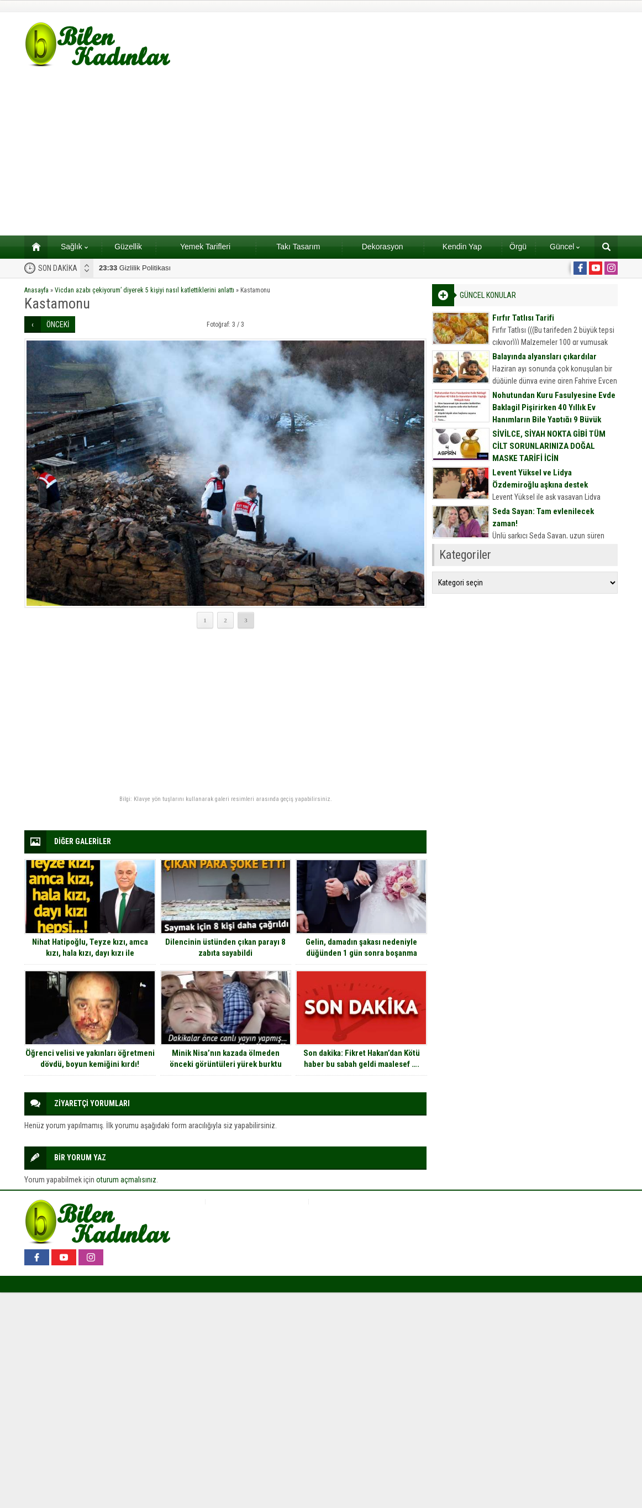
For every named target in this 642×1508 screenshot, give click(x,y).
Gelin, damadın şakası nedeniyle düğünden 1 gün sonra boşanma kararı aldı (361, 953)
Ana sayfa (32, 246)
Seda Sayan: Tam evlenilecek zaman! (543, 517)
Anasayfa (36, 290)
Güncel (565, 246)
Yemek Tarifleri (205, 246)
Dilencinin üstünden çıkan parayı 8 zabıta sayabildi (225, 947)
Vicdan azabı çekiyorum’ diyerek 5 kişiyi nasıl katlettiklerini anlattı (144, 290)
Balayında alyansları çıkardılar (544, 357)
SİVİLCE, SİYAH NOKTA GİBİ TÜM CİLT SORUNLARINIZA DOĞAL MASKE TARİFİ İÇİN (549, 446)
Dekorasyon (382, 246)
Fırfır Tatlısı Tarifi (523, 318)
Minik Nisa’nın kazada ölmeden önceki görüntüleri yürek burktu (226, 1058)
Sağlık (74, 246)
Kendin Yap (462, 246)
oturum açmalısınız (126, 1179)
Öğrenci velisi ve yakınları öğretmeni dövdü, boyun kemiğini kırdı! (90, 1058)
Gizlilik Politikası (135, 268)
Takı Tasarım (298, 246)
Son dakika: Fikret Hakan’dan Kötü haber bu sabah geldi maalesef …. (361, 1058)
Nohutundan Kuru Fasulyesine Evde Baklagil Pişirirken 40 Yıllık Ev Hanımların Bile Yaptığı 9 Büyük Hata (553, 413)
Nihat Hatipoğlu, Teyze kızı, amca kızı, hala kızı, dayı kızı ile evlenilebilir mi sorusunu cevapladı (89, 953)
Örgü (518, 246)
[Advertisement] (321, 152)
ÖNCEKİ (58, 324)
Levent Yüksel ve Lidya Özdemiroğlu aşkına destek (540, 479)
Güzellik (128, 246)
